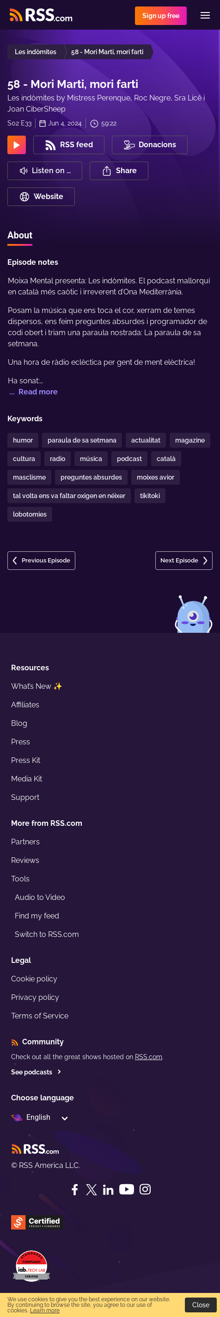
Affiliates (25, 704)
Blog (19, 723)
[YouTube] (126, 1189)
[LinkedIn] (108, 1189)
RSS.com (148, 1057)
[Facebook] (74, 1189)
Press (20, 741)
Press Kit (25, 760)
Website (41, 196)
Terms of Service (39, 1015)
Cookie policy (34, 978)
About (19, 235)
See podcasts (36, 1072)
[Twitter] (91, 1189)
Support (25, 797)
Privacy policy (35, 997)
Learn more (45, 1310)
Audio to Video (40, 897)
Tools (20, 878)
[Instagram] (145, 1189)
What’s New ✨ (36, 686)
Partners (25, 841)
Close (200, 1305)
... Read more (32, 391)
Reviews (25, 860)
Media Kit (26, 778)
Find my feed (37, 915)
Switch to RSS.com (47, 934)
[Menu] (205, 15)
